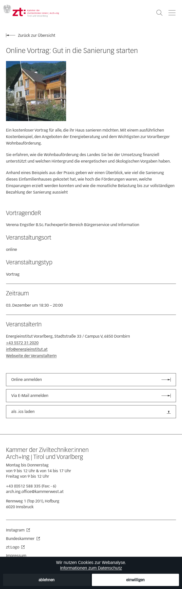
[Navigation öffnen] (172, 12)
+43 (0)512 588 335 (23, 486)
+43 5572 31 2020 (22, 342)
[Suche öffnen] (159, 13)
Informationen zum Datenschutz (91, 567)
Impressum (16, 555)
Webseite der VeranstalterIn (31, 355)
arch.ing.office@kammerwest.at (35, 491)
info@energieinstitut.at (27, 349)
